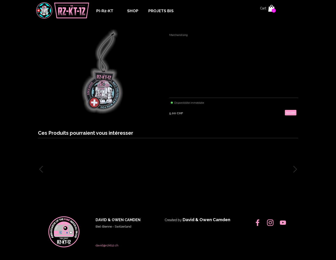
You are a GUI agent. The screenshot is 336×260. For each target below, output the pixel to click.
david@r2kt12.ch (107, 245)
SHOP (132, 11)
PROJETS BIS (161, 11)
